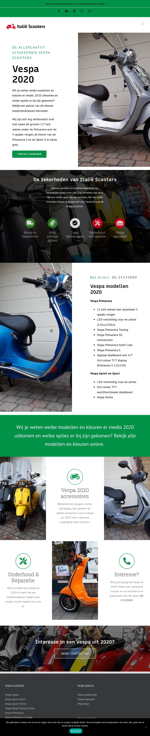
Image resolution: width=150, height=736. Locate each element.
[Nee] (145, 727)
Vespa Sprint (12, 694)
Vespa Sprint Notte (16, 703)
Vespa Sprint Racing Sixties (20, 708)
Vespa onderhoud (87, 694)
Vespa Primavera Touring (18, 717)
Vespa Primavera (14, 712)
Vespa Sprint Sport (15, 699)
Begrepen (76, 731)
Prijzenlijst (83, 703)
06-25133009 (124, 277)
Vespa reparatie (86, 699)
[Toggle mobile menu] (143, 23)
